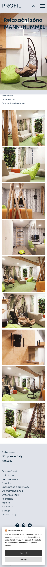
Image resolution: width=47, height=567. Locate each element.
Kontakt (7, 461)
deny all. (8, 545)
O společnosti (9, 471)
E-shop (6, 511)
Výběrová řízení (10, 495)
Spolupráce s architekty (15, 487)
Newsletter (8, 507)
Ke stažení (7, 499)
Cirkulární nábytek (12, 491)
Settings (23, 559)
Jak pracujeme (10, 479)
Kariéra (6, 503)
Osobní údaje (9, 515)
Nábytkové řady (12, 456)
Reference (8, 452)
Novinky (6, 483)
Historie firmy (9, 475)
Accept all (23, 553)
